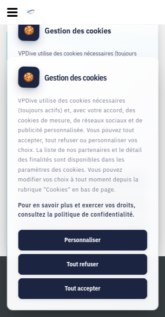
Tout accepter (82, 288)
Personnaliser (82, 240)
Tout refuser (82, 264)
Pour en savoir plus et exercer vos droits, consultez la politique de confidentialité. (77, 209)
